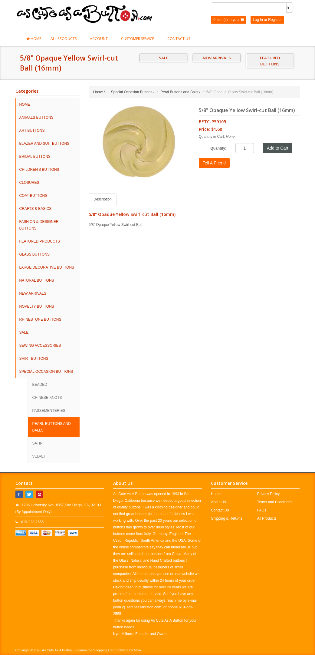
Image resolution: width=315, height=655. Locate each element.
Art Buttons (32, 130)
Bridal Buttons (35, 156)
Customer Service (139, 38)
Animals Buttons (36, 117)
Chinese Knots (47, 397)
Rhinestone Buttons (40, 319)
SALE (163, 58)
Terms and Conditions (274, 502)
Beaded (39, 384)
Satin (37, 443)
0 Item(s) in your (228, 20)
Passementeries (48, 411)
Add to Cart (277, 148)
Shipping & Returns (226, 518)
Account (101, 38)
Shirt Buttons (33, 358)
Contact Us (178, 38)
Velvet (39, 456)
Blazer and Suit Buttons (44, 143)
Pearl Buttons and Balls (51, 427)
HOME (24, 104)
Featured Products (39, 241)
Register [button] (275, 20)
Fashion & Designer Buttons (39, 225)
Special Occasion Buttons (46, 371)
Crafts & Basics (35, 209)
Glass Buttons (34, 254)
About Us (218, 502)
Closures (29, 182)
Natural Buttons (36, 280)
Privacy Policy (268, 494)
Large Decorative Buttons (46, 267)
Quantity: (218, 148)
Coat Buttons (33, 196)
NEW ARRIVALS (217, 58)
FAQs (261, 510)
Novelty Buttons (36, 306)
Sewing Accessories (40, 345)
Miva (137, 650)
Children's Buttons (39, 169)
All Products (65, 38)
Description (103, 199)
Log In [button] (258, 20)
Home (33, 38)
